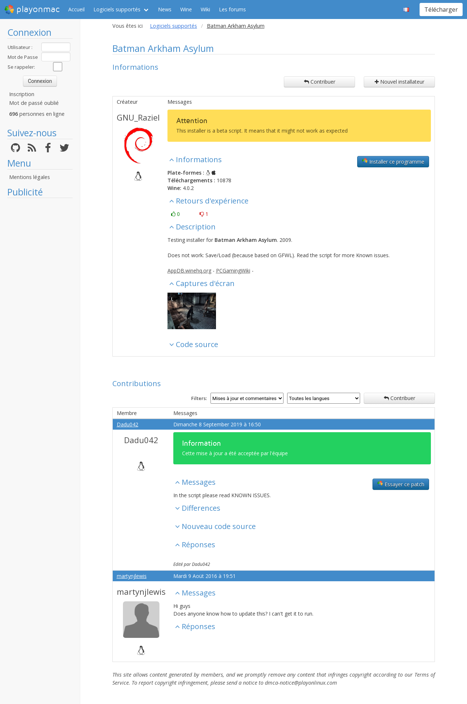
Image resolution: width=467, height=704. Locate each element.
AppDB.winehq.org (189, 270)
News (164, 9)
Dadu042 (127, 424)
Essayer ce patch (400, 484)
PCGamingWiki (233, 270)
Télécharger (441, 9)
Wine (186, 9)
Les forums (232, 9)
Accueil (76, 9)
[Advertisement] (40, 311)
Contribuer (319, 81)
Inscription (21, 94)
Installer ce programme (393, 161)
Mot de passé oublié (34, 102)
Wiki (205, 9)
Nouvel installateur (399, 81)
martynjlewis (132, 575)
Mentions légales (29, 177)
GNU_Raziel (138, 117)
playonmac (31, 9)
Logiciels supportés (116, 9)
